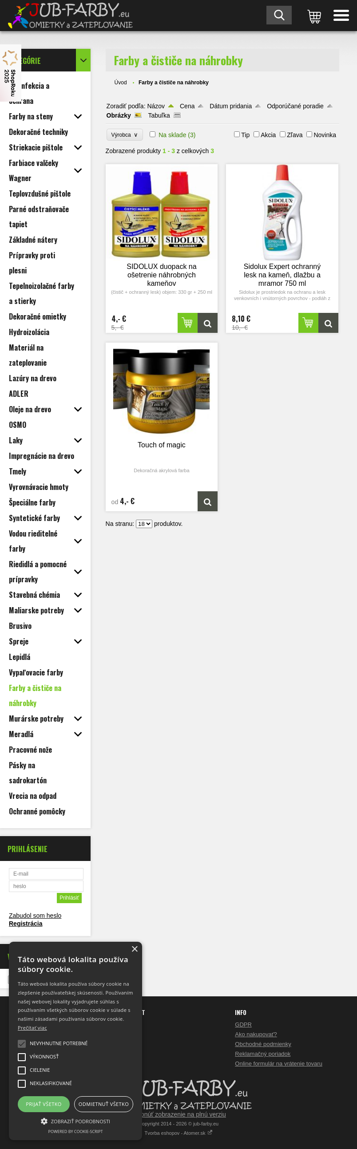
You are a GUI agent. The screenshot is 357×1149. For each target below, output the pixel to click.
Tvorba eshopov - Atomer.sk (178, 1133)
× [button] (134, 949)
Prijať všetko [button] (44, 1104)
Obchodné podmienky (263, 1044)
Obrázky (119, 115)
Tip (245, 134)
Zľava (294, 134)
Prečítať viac (32, 1027)
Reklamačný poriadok (262, 1053)
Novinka (324, 134)
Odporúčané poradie (295, 106)
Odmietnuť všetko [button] (104, 1104)
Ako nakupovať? (256, 1034)
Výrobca (125, 134)
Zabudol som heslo (35, 915)
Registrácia (25, 923)
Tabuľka (159, 115)
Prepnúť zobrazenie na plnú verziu (178, 1114)
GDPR (243, 1024)
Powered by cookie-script (75, 1131)
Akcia (268, 134)
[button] (75, 1121)
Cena (187, 106)
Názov (156, 106)
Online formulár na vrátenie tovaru (278, 1063)
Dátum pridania (231, 106)
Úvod (121, 82)
